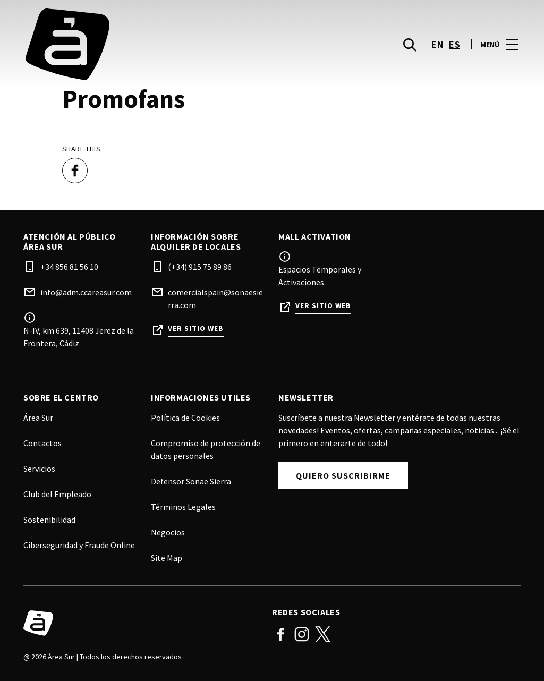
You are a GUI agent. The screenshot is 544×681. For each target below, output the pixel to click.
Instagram (301, 634)
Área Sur (38, 417)
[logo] (149, 44)
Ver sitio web (196, 328)
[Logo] (141, 623)
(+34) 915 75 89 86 (200, 266)
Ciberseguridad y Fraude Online (79, 545)
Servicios (39, 468)
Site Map (166, 557)
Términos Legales (183, 506)
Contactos (42, 443)
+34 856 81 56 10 (69, 266)
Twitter (323, 634)
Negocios (168, 532)
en (437, 44)
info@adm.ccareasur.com (86, 292)
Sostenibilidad (49, 519)
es (454, 44)
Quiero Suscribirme (343, 475)
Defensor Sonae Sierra (191, 481)
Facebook (280, 634)
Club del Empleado (57, 494)
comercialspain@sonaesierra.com (215, 298)
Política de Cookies (185, 417)
